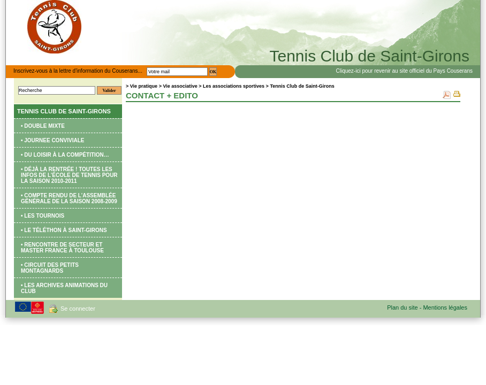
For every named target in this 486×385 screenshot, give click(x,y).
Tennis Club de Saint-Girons (64, 111)
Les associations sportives (234, 86)
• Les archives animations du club (64, 288)
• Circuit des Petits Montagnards (50, 268)
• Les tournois (42, 216)
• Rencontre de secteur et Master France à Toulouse (62, 247)
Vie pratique (143, 86)
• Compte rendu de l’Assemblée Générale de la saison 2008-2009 (69, 198)
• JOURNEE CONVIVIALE (53, 140)
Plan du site (403, 307)
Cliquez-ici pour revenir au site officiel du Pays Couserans (404, 71)
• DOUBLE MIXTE (43, 126)
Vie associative (180, 86)
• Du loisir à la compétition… (65, 155)
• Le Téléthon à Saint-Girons (64, 230)
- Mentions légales (443, 307)
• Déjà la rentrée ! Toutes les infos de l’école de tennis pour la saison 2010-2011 (69, 175)
